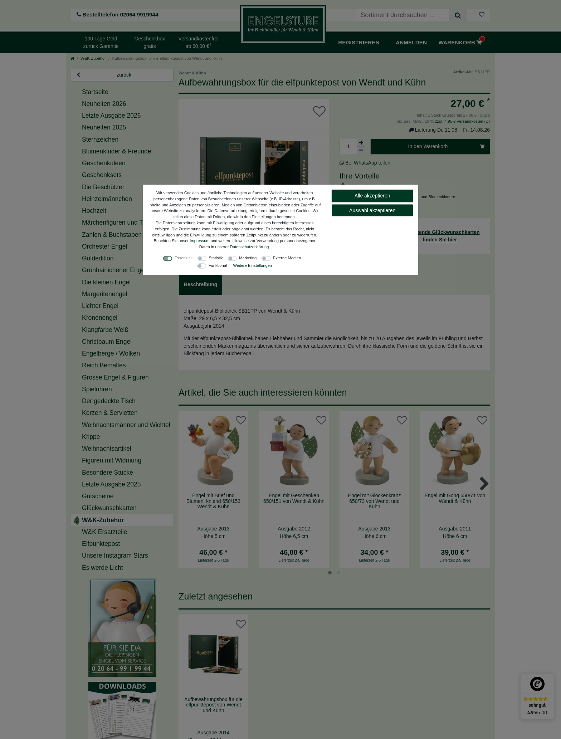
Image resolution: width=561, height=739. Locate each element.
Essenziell (183, 257)
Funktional (218, 265)
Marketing (248, 257)
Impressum (199, 241)
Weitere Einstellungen (252, 265)
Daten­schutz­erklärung (249, 247)
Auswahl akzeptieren (372, 210)
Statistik (216, 257)
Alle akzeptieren (372, 196)
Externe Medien (287, 257)
